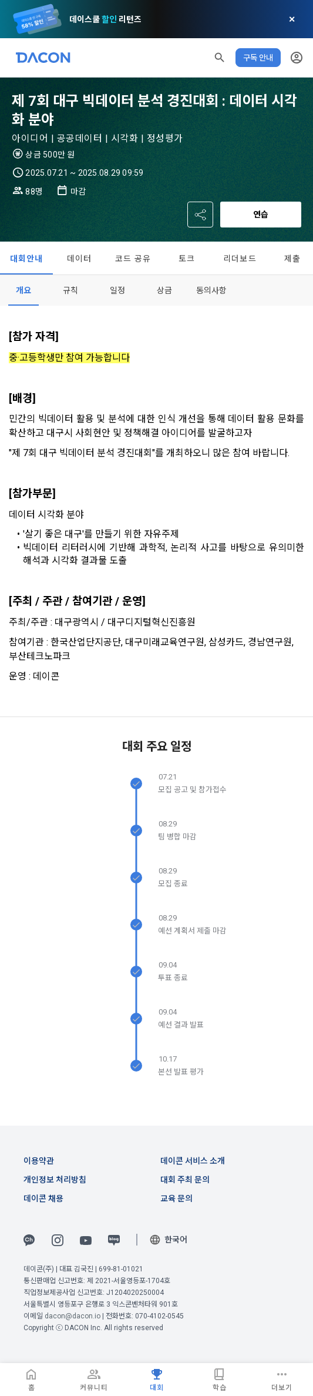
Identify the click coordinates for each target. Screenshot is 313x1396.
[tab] (23, 290)
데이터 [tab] (79, 258)
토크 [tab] (187, 258)
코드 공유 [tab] (133, 258)
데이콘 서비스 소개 (192, 1161)
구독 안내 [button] (258, 57)
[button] (219, 57)
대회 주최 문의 (185, 1179)
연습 (260, 214)
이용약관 (38, 1161)
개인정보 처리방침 (54, 1179)
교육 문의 (176, 1198)
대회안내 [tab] (26, 258)
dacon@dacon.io (72, 1316)
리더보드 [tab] (240, 258)
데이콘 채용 (43, 1198)
